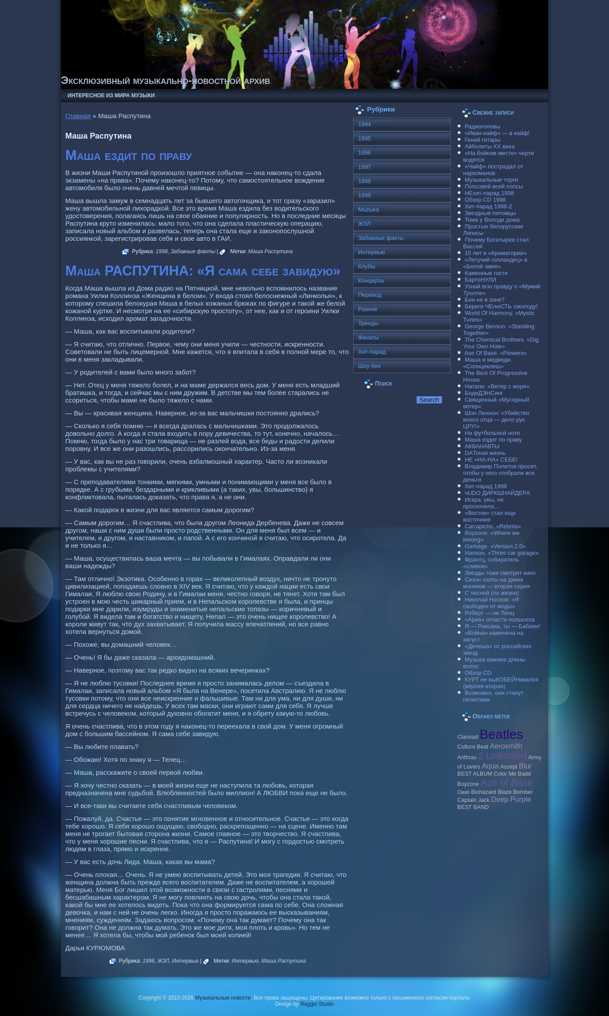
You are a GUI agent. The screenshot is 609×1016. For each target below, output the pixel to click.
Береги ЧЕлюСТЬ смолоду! (501, 306)
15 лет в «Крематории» (496, 253)
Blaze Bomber (515, 792)
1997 (364, 166)
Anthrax (467, 757)
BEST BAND (473, 807)
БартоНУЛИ (480, 279)
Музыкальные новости (223, 998)
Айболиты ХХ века (489, 146)
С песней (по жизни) (492, 593)
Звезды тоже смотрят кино (500, 573)
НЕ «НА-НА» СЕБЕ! (491, 459)
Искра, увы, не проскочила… (483, 503)
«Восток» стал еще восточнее (489, 516)
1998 (162, 251)
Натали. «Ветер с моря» (497, 386)
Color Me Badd (512, 774)
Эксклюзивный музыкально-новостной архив (165, 80)
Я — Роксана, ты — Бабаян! (502, 626)
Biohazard (483, 792)
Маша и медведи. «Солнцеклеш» (487, 363)
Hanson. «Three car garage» (501, 553)
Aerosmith (506, 746)
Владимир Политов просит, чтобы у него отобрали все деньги (500, 473)
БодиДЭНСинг (484, 393)
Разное (367, 309)
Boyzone (468, 784)
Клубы (366, 266)
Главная (78, 116)
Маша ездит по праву (128, 155)
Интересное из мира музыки (111, 95)
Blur (525, 766)
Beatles (501, 734)
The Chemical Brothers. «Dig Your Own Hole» (501, 343)
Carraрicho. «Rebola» (493, 526)
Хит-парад (372, 351)
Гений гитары (482, 139)
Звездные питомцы (490, 213)
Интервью (185, 961)
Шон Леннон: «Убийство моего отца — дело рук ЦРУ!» (496, 420)
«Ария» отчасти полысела (500, 619)
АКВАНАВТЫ (482, 446)
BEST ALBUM (475, 774)
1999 (364, 195)
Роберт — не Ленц (489, 613)
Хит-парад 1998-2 (488, 206)
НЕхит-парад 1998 (489, 193)
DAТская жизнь (485, 453)
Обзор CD (478, 672)
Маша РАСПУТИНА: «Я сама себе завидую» (203, 271)
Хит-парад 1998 (486, 486)
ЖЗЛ (163, 961)
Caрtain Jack (474, 800)
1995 (364, 138)
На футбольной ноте (492, 433)
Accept (508, 767)
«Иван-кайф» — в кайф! (497, 133)
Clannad (468, 737)
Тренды (368, 323)
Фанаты (368, 337)
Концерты (371, 280)
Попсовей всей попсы (494, 186)
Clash (464, 792)
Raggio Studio (317, 1004)
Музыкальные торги (491, 179)
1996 (149, 961)
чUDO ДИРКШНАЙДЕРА (497, 493)
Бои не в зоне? (485, 299)
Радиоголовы (482, 126)
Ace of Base (507, 782)
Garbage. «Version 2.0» (495, 546)
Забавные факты (193, 251)
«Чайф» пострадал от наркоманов (493, 169)
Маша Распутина (270, 251)
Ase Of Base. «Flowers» (495, 353)
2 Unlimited (502, 755)
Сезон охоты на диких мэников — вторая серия (496, 583)
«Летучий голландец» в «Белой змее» (495, 263)
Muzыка (368, 209)
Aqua (490, 766)
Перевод (369, 294)
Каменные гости (486, 273)
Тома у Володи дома (492, 219)
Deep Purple (511, 799)
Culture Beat (473, 747)
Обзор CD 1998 (485, 199)
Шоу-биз (369, 366)
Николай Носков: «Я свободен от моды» (491, 603)
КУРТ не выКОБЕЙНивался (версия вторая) (500, 682)
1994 (364, 124)
